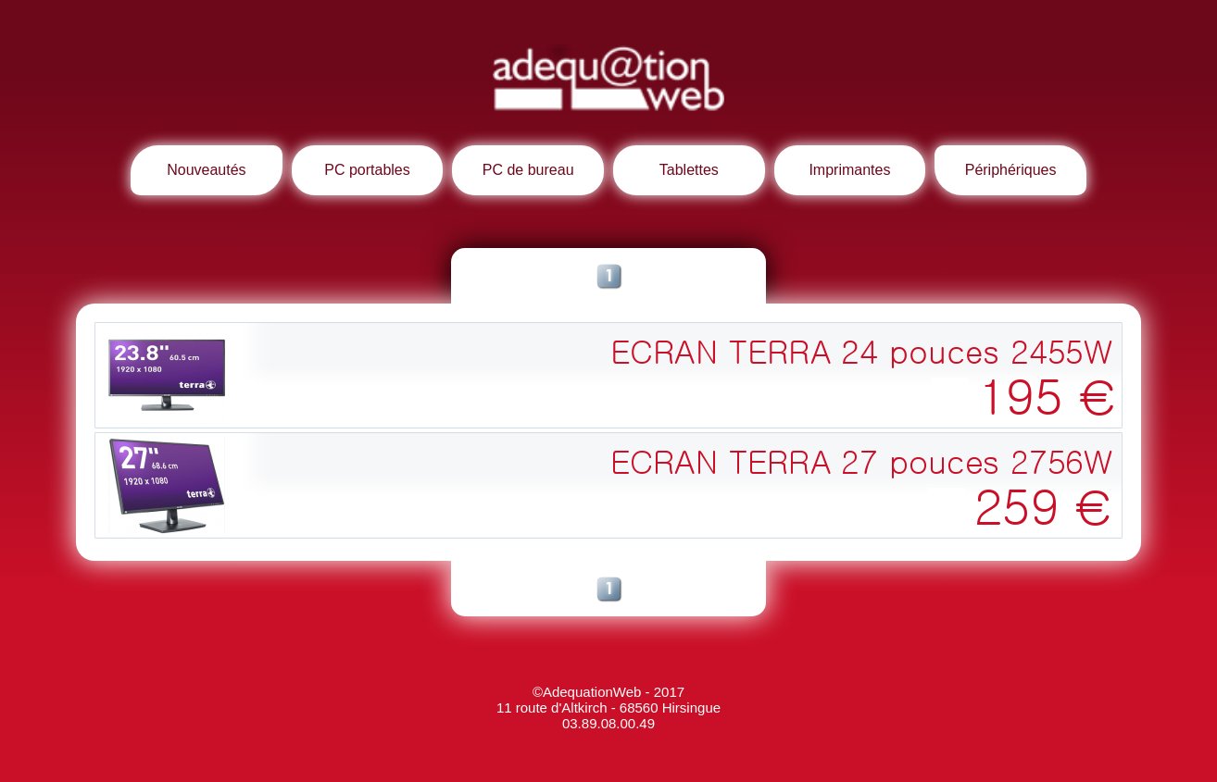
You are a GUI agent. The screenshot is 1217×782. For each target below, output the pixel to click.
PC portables (367, 170)
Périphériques (1011, 170)
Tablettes (689, 170)
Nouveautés (206, 170)
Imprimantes (849, 170)
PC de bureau (528, 170)
